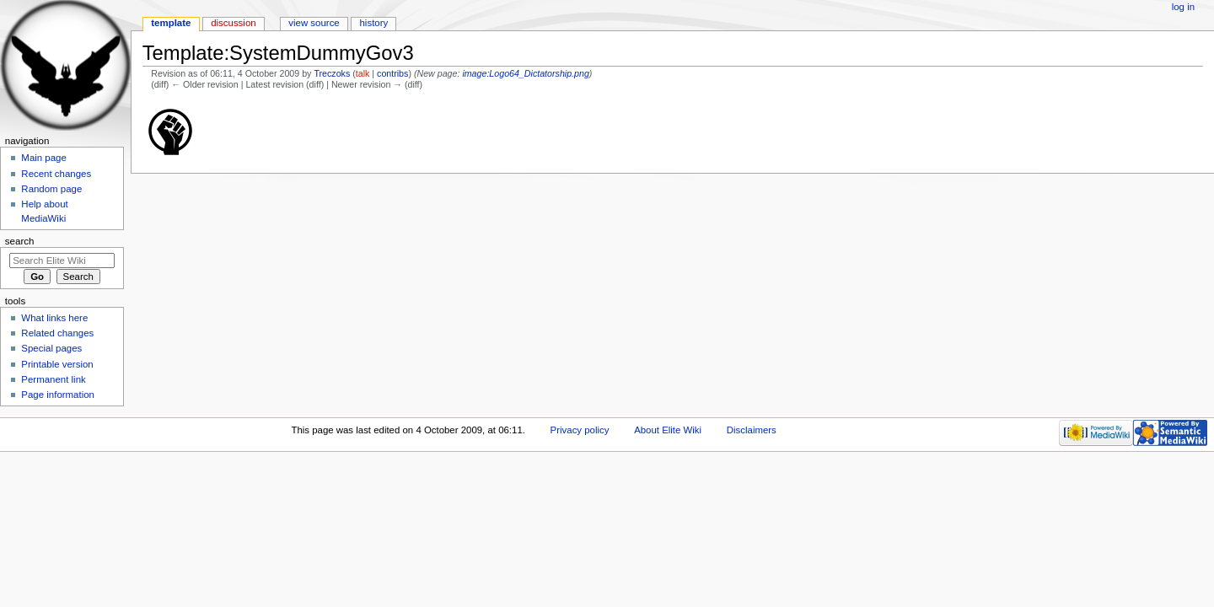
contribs (392, 73)
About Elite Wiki (667, 430)
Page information (57, 394)
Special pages (51, 348)
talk (363, 73)
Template (171, 23)
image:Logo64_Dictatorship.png (525, 73)
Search (20, 241)
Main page (44, 158)
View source (313, 23)
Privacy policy (580, 430)
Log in (1183, 7)
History (374, 23)
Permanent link (53, 379)
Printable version (57, 364)
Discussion (233, 23)
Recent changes (56, 174)
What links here (54, 318)
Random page (51, 189)
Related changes (57, 333)
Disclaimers (751, 430)
